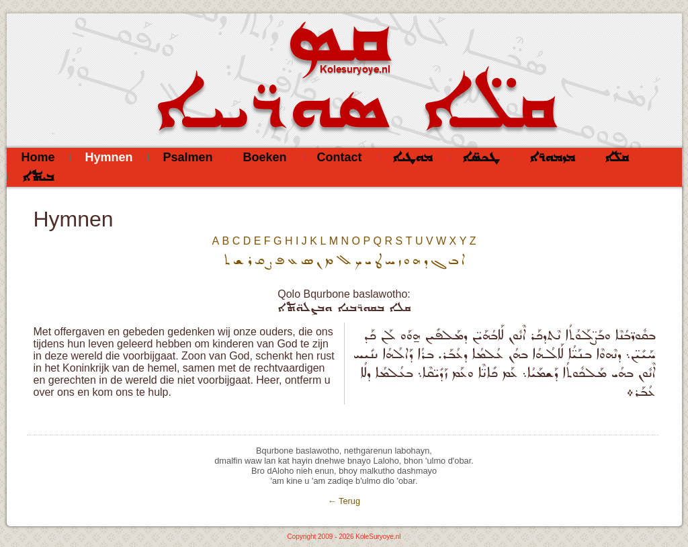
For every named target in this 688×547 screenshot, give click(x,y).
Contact (339, 157)
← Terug (344, 501)
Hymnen (109, 157)
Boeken (265, 157)
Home (38, 157)
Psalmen (188, 157)
